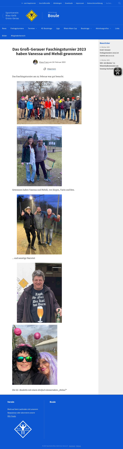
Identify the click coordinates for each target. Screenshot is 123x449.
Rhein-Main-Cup (70, 28)
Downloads (69, 3)
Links (117, 28)
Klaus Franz (44, 62)
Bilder (4, 35)
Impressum (80, 3)
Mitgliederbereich (18, 35)
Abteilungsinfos (102, 28)
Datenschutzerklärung (95, 3)
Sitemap (78, 446)
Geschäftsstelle (44, 3)
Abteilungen (57, 3)
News (4, 28)
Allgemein (51, 69)
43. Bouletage (46, 28)
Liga (58, 28)
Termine (31, 28)
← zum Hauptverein (29, 3)
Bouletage (85, 28)
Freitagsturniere (17, 28)
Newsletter (12, 412)
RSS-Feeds (11, 416)
